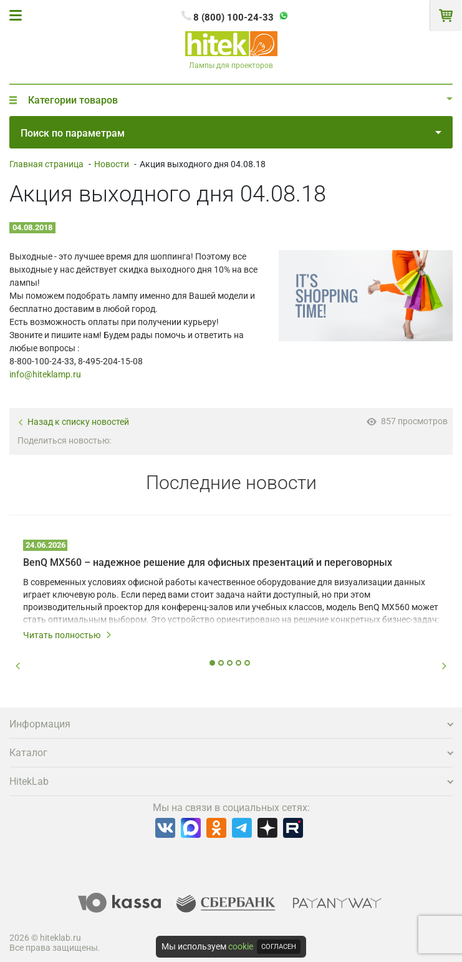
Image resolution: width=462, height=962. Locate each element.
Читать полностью (67, 635)
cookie (240, 946)
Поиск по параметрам (231, 133)
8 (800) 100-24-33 (233, 17)
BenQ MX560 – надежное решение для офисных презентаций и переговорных (207, 562)
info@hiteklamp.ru (45, 374)
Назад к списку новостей (73, 422)
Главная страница (46, 164)
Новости (111, 164)
